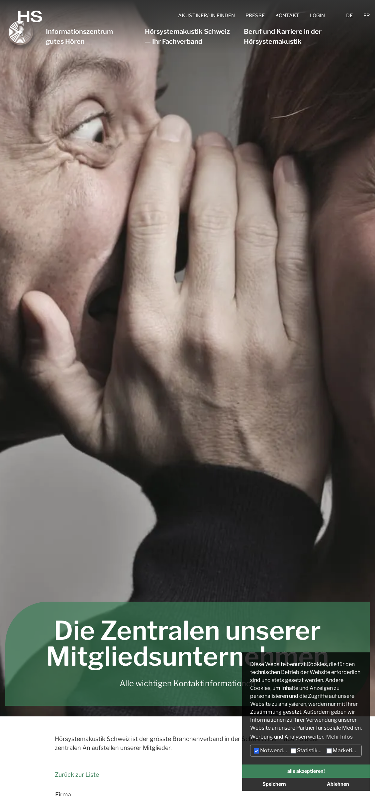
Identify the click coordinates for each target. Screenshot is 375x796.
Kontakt (287, 16)
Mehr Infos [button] (339, 737)
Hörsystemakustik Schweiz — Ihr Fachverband (187, 36)
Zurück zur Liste (77, 774)
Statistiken (307, 750)
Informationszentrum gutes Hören (79, 36)
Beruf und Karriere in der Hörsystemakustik (283, 36)
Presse (255, 16)
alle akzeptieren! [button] (306, 771)
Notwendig (271, 750)
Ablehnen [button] (338, 784)
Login (317, 16)
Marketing (342, 750)
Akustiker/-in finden (206, 16)
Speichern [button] (274, 784)
